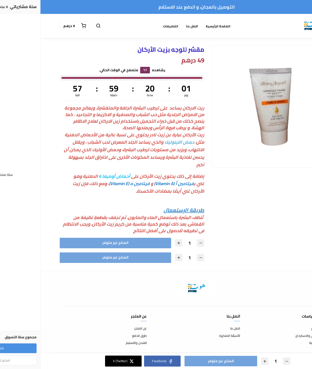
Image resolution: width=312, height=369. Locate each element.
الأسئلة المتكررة (189, 335)
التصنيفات (130, 26)
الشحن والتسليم (95, 342)
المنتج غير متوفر (75, 242)
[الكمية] (149, 243)
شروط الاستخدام (282, 328)
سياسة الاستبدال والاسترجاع (274, 335)
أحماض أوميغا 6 (74, 176)
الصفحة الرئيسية (177, 26)
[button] (58, 26)
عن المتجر (100, 328)
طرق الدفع (99, 335)
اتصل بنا (151, 26)
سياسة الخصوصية (281, 342)
